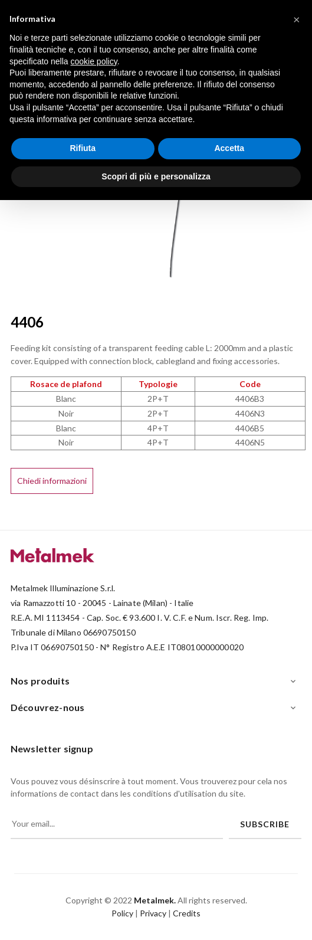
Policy (122, 913)
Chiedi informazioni (52, 481)
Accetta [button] (229, 148)
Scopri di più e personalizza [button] (155, 176)
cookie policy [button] (94, 61)
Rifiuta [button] (83, 148)
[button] (296, 18)
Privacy (153, 913)
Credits (187, 913)
